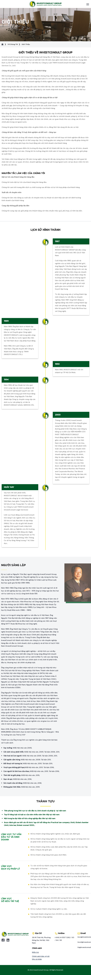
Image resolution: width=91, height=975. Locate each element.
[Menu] (87, 4)
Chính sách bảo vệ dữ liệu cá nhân (41, 957)
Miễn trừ (35, 952)
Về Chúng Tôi (13, 44)
